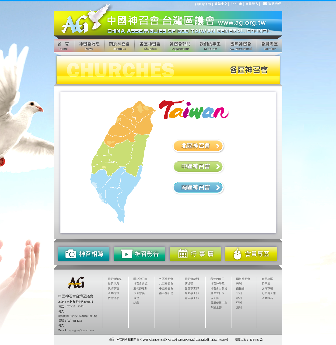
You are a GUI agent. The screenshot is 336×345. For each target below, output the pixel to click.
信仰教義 (139, 293)
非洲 (239, 293)
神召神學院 (217, 283)
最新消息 (113, 283)
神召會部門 (192, 279)
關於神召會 (140, 279)
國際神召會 (243, 279)
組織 (136, 302)
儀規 (136, 298)
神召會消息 (115, 279)
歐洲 (239, 298)
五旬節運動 (140, 288)
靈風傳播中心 (218, 302)
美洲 (239, 283)
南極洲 (240, 288)
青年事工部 (192, 298)
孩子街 (214, 298)
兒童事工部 (192, 288)
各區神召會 (166, 279)
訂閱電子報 (269, 293)
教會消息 (113, 298)
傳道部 (189, 283)
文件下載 (267, 288)
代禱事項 (113, 288)
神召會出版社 (218, 288)
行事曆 (266, 283)
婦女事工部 (192, 293)
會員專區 (267, 279)
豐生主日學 (217, 293)
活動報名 (267, 298)
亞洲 (239, 302)
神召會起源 (140, 283)
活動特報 (113, 293)
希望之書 (216, 307)
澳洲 (239, 307)
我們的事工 (217, 279)
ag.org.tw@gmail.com (81, 330)
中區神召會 (166, 288)
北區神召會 (166, 283)
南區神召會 (166, 293)
